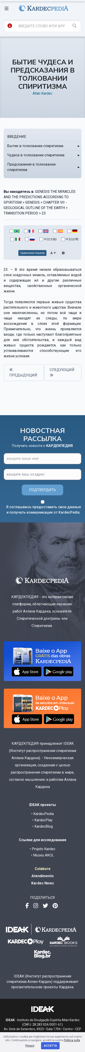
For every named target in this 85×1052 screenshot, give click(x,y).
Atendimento (43, 876)
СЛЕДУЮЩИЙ (62, 372)
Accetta (50, 1045)
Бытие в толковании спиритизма (35, 146)
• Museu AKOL (42, 855)
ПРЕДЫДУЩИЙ (23, 372)
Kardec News (42, 883)
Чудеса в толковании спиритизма (35, 155)
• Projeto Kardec (42, 849)
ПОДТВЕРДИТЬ (42, 490)
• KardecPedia (42, 814)
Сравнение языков (32, 253)
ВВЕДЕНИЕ (16, 136)
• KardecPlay (42, 820)
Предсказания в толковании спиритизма (31, 167)
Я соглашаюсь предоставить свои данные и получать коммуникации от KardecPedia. (43, 510)
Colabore (43, 869)
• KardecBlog (42, 826)
